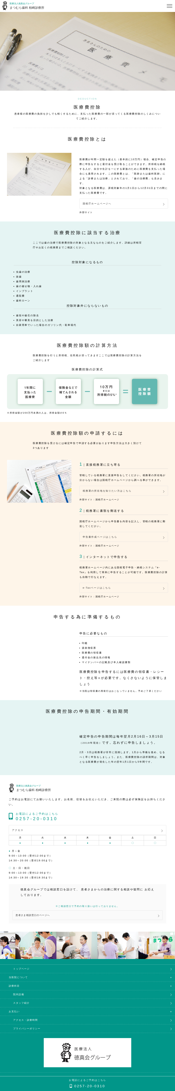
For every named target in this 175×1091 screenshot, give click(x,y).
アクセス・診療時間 (21, 1023)
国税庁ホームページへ (97, 204)
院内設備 (14, 998)
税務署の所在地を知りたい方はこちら (107, 492)
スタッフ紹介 (17, 1006)
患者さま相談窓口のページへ (34, 918)
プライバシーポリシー (22, 1032)
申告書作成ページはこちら (100, 539)
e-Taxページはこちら (97, 590)
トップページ (17, 972)
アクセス (17, 833)
